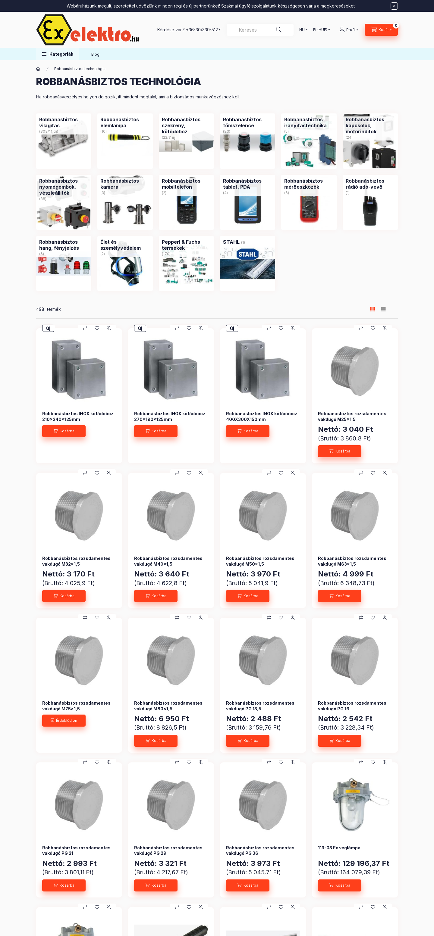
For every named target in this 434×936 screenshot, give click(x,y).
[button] (57, 54)
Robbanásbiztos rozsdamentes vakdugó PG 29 (168, 850)
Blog (95, 54)
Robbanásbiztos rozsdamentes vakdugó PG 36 (260, 850)
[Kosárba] (64, 431)
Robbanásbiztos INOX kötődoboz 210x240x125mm (77, 416)
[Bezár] (394, 6)
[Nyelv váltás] (302, 30)
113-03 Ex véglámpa (339, 847)
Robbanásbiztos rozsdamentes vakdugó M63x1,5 (352, 561)
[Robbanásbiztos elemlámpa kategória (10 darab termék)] (124, 122)
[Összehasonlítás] (85, 328)
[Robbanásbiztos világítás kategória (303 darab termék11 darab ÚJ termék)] (63, 122)
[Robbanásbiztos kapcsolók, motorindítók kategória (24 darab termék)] (370, 125)
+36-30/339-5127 (203, 29)
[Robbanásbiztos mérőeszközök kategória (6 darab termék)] (308, 184)
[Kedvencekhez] (97, 328)
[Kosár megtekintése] (381, 30)
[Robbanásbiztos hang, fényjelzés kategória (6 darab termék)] (63, 245)
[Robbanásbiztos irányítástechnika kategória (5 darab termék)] (308, 122)
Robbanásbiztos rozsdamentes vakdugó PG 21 (76, 850)
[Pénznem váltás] (320, 30)
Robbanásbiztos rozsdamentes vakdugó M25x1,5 (352, 416)
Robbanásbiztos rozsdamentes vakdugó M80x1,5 (168, 705)
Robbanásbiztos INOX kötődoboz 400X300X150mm (261, 416)
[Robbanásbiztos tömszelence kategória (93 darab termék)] (247, 122)
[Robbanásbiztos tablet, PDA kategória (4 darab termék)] (247, 184)
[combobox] (260, 30)
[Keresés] (279, 30)
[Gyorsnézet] (109, 328)
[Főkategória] (38, 69)
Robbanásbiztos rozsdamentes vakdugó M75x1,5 (76, 705)
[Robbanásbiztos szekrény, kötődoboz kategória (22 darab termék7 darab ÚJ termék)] (186, 125)
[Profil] (349, 30)
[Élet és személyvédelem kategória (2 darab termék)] (124, 245)
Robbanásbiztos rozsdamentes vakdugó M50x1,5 (260, 561)
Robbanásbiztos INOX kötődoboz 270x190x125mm (169, 416)
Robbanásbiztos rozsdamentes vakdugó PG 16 (352, 705)
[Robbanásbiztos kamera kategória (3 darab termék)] (124, 184)
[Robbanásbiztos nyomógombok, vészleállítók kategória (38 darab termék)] (63, 187)
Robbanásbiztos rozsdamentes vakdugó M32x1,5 (76, 561)
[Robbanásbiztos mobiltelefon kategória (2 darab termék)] (186, 184)
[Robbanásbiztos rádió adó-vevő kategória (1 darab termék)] (370, 184)
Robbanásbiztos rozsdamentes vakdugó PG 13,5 (260, 705)
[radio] (383, 309)
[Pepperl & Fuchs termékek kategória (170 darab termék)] (186, 245)
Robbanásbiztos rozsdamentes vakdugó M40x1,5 (168, 561)
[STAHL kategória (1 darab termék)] (231, 242)
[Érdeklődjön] (64, 721)
